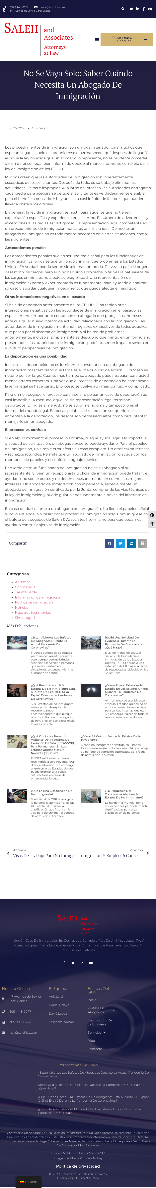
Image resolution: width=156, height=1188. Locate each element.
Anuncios (22, 583)
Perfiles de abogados (101, 1011)
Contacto (95, 1050)
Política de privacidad (78, 1167)
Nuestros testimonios (33, 613)
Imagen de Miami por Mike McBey (78, 1159)
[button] (123, 9)
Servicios (97, 1034)
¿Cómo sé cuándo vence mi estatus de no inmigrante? (111, 738)
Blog (91, 1042)
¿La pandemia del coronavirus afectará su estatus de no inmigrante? (124, 795)
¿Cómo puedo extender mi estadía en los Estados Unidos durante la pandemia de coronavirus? (126, 691)
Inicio (92, 1001)
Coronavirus (25, 588)
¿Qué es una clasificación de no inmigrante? (51, 793)
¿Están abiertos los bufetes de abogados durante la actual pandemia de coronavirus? (51, 643)
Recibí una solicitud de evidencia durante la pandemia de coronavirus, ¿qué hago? (124, 643)
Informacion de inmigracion (38, 598)
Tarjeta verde (26, 593)
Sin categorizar (27, 619)
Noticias (21, 608)
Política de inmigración (34, 603)
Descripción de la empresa (100, 1023)
